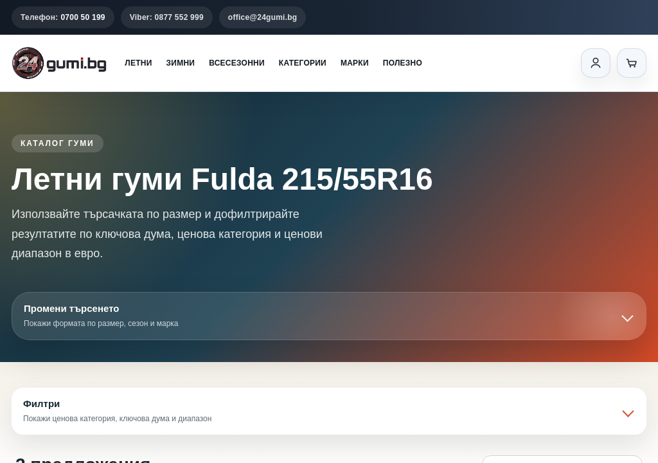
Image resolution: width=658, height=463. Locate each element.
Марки (355, 63)
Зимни (180, 63)
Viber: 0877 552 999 (167, 17)
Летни (138, 63)
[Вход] (595, 63)
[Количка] (631, 63)
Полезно (402, 63)
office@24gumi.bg (263, 17)
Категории (302, 63)
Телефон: (63, 17)
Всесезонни (237, 63)
